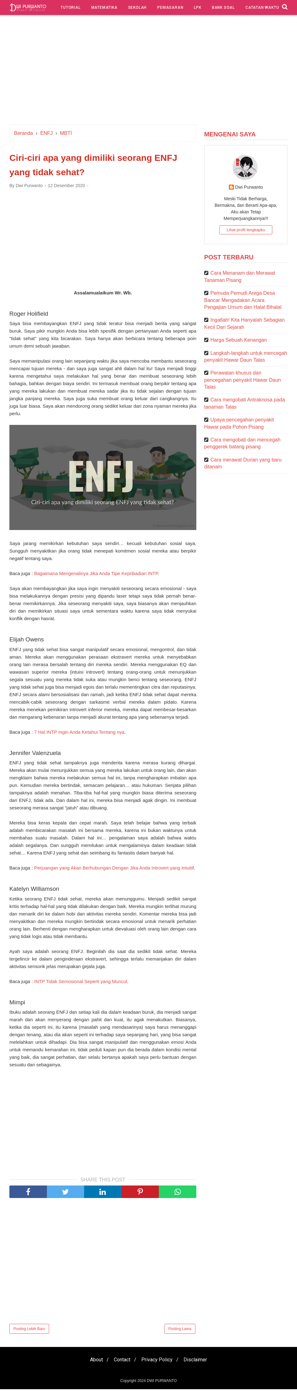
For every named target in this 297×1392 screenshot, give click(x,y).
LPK (197, 7)
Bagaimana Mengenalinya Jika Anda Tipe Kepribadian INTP (96, 575)
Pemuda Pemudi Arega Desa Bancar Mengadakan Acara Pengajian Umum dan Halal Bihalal (242, 300)
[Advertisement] (148, 71)
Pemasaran (170, 7)
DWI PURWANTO (162, 1383)
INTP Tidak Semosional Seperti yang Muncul (80, 984)
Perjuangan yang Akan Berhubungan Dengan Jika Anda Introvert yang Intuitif (114, 870)
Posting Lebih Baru (29, 1331)
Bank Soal (223, 7)
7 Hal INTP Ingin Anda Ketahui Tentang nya (79, 734)
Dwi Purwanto (249, 187)
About (93, 1362)
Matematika (104, 7)
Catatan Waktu (262, 7)
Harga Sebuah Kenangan (238, 340)
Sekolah (137, 7)
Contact (121, 1362)
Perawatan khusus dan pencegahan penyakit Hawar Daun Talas (242, 380)
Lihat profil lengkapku (246, 229)
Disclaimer (198, 1362)
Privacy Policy (158, 1362)
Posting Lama (180, 1331)
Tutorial (70, 7)
